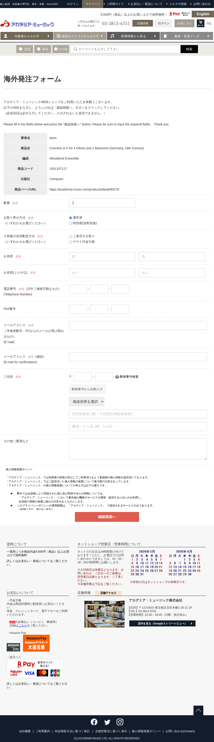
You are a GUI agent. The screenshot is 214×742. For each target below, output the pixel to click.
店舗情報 (142, 23)
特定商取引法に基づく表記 (73, 731)
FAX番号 (10, 309)
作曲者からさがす (26, 36)
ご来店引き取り (82, 236)
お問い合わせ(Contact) (180, 731)
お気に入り (184, 23)
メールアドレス (14, 325)
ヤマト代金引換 (82, 241)
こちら (22, 625)
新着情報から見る (133, 36)
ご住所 (8, 376)
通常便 (75, 217)
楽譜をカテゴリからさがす (80, 36)
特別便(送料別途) (83, 223)
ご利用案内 (42, 731)
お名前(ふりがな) (15, 272)
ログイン (163, 23)
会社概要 (25, 731)
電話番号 (10, 288)
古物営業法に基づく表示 (111, 731)
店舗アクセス (108, 593)
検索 (189, 49)
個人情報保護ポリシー (146, 731)
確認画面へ (107, 517)
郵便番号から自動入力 (87, 389)
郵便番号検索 (129, 376)
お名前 (8, 256)
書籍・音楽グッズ (186, 36)
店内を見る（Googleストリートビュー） (162, 623)
